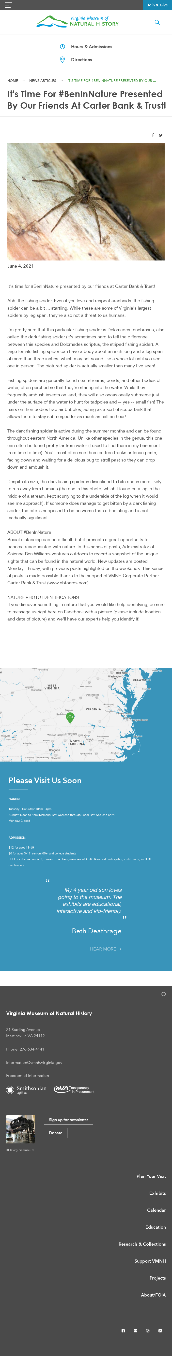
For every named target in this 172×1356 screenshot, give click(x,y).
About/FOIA (153, 1295)
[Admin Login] (158, 995)
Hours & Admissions (86, 46)
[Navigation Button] (8, 5)
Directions (76, 60)
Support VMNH (150, 1261)
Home (12, 80)
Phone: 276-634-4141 (25, 1049)
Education (155, 1227)
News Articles (42, 80)
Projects (158, 1278)
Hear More (106, 949)
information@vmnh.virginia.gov (34, 1062)
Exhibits (157, 1193)
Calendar (156, 1210)
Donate (55, 1132)
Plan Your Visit (151, 1176)
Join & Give (157, 5)
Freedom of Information (27, 1075)
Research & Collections (142, 1244)
